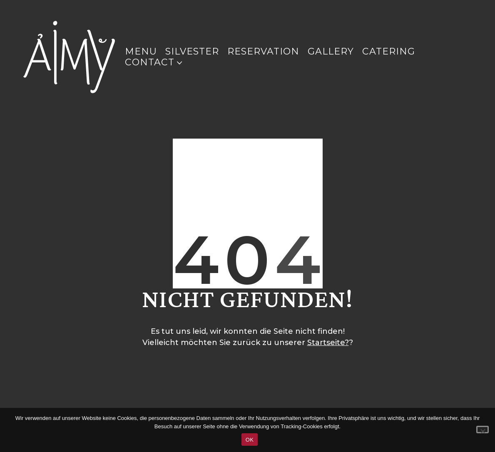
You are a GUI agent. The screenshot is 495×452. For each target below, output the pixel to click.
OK (250, 440)
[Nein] (482, 429)
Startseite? (328, 342)
